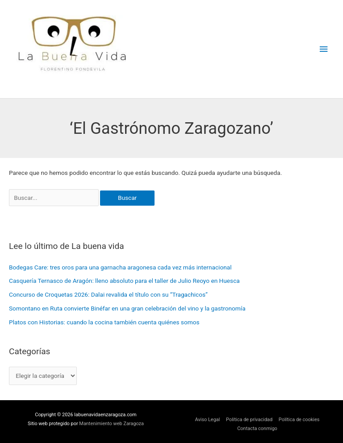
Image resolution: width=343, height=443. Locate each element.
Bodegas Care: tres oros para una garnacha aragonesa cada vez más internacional (120, 267)
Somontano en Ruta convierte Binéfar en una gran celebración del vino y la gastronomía (127, 308)
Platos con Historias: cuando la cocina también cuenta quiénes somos (104, 322)
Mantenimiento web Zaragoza (111, 423)
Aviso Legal (207, 419)
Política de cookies (299, 419)
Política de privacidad (249, 419)
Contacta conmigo (257, 428)
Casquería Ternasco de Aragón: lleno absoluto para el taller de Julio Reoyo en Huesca (124, 280)
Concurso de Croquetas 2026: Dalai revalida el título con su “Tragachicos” (108, 294)
